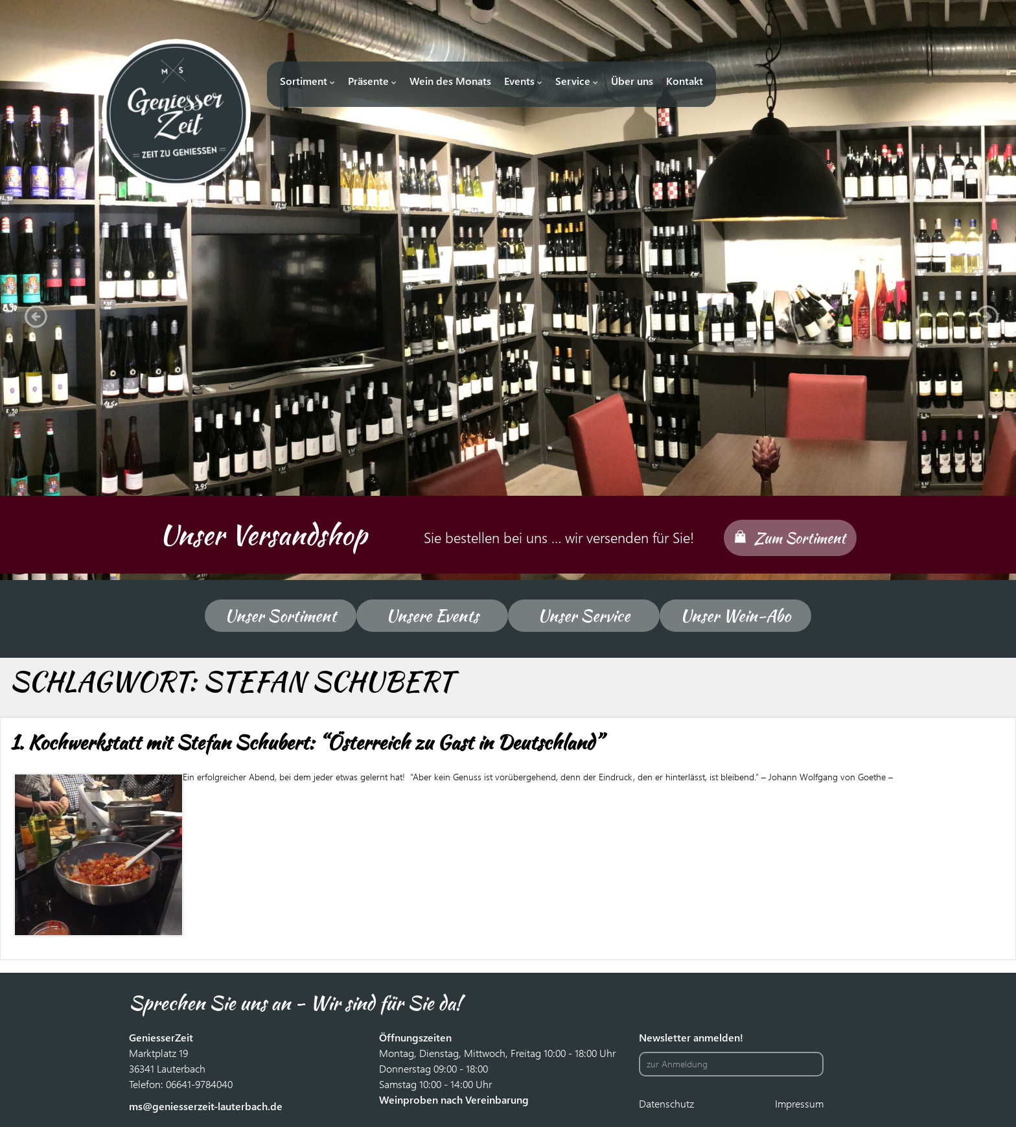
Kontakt (684, 80)
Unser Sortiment (280, 615)
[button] (32, 313)
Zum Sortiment (800, 538)
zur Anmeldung (677, 1064)
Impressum (799, 1103)
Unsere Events (432, 615)
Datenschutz (666, 1103)
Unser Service (584, 615)
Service (576, 80)
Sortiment (307, 80)
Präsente (372, 80)
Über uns (632, 80)
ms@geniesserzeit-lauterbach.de (206, 1106)
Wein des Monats (450, 80)
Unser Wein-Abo (735, 615)
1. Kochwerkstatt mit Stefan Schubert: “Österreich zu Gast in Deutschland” (306, 742)
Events (523, 80)
